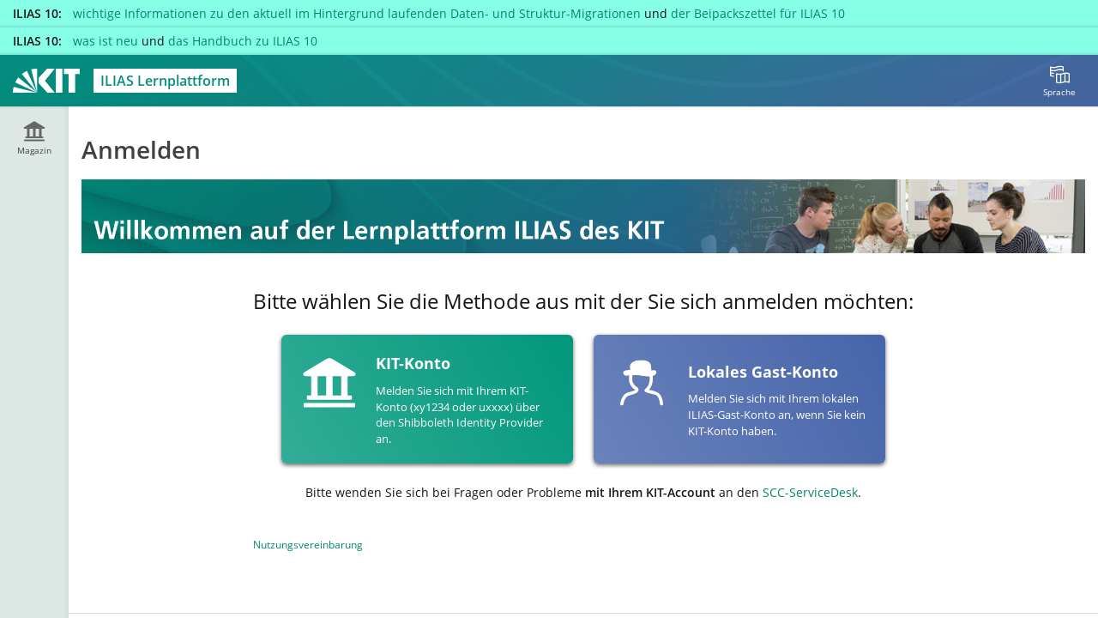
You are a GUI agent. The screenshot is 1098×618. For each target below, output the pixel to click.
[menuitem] (1059, 80)
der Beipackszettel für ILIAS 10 (758, 13)
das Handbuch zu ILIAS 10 (242, 41)
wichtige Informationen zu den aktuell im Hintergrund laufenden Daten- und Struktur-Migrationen (357, 13)
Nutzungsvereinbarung (308, 544)
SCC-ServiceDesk (810, 492)
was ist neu (105, 41)
